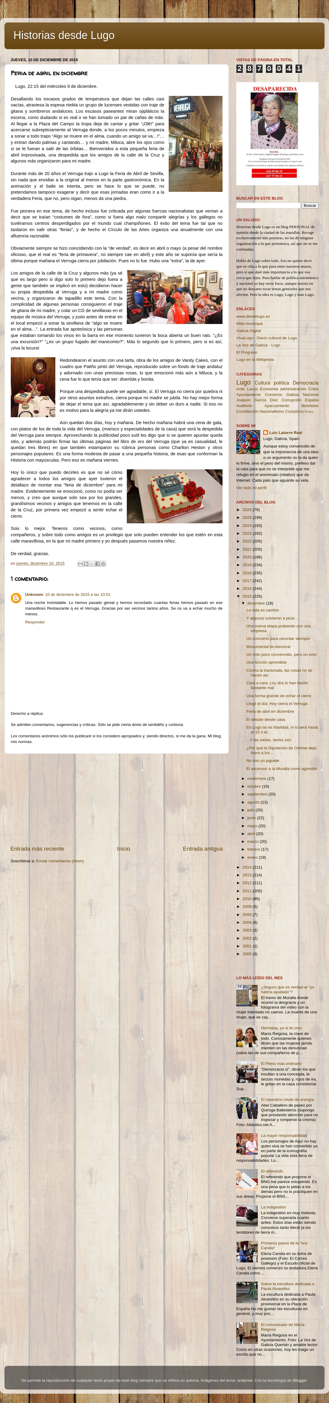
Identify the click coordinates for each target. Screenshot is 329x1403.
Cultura (262, 382)
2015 (248, 596)
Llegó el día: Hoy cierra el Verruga (276, 703)
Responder (35, 622)
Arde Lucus (247, 389)
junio (252, 818)
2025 (248, 517)
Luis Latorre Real (285, 432)
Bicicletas (310, 405)
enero (253, 857)
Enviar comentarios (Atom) (60, 861)
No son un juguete (262, 760)
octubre (254, 786)
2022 (248, 541)
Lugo (243, 382)
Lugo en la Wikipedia (255, 359)
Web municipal (249, 323)
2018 (248, 573)
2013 (248, 875)
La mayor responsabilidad (284, 1135)
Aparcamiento (276, 405)
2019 (248, 565)
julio (251, 810)
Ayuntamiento (248, 394)
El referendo (272, 1171)
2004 (248, 922)
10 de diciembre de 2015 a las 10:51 (77, 594)
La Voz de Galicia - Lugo (258, 345)
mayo (252, 826)
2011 (248, 891)
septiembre (258, 794)
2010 (248, 898)
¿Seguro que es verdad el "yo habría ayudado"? (287, 989)
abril (251, 833)
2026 (248, 509)
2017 (248, 580)
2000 (248, 954)
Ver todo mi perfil (251, 488)
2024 (248, 525)
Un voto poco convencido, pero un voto (281, 654)
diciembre (256, 603)
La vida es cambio (262, 610)
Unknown (34, 594)
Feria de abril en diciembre (270, 711)
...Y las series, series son (268, 740)
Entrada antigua (203, 849)
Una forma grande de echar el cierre (278, 696)
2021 (248, 549)
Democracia (306, 382)
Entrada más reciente (37, 849)
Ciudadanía (294, 411)
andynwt (244, 1380)
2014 (248, 867)
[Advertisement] (117, 799)
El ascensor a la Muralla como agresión (281, 768)
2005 (248, 914)
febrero (254, 849)
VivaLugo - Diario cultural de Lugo (266, 338)
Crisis (313, 389)
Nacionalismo (272, 411)
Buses (308, 411)
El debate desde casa (265, 719)
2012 (248, 883)
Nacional (311, 394)
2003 (248, 930)
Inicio (123, 849)
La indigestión (273, 1207)
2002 (248, 938)
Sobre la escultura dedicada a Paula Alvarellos (287, 1286)
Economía (269, 389)
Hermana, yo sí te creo (281, 1028)
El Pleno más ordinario (281, 1063)
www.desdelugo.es (253, 316)
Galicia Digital (248, 330)
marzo (253, 841)
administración (293, 389)
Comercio (273, 394)
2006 (248, 906)
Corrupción (291, 400)
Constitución (247, 411)
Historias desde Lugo (64, 35)
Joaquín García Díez (257, 400)
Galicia (292, 394)
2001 (248, 946)
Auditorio (244, 405)
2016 (248, 588)
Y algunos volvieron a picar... (272, 618)
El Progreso (247, 352)
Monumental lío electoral (268, 646)
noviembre (257, 778)
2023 (248, 533)
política (281, 382)
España (312, 400)
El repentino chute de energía (287, 1099)
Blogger (300, 1380)
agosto (254, 802)
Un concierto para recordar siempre (278, 638)
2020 (248, 557)
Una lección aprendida (266, 662)
